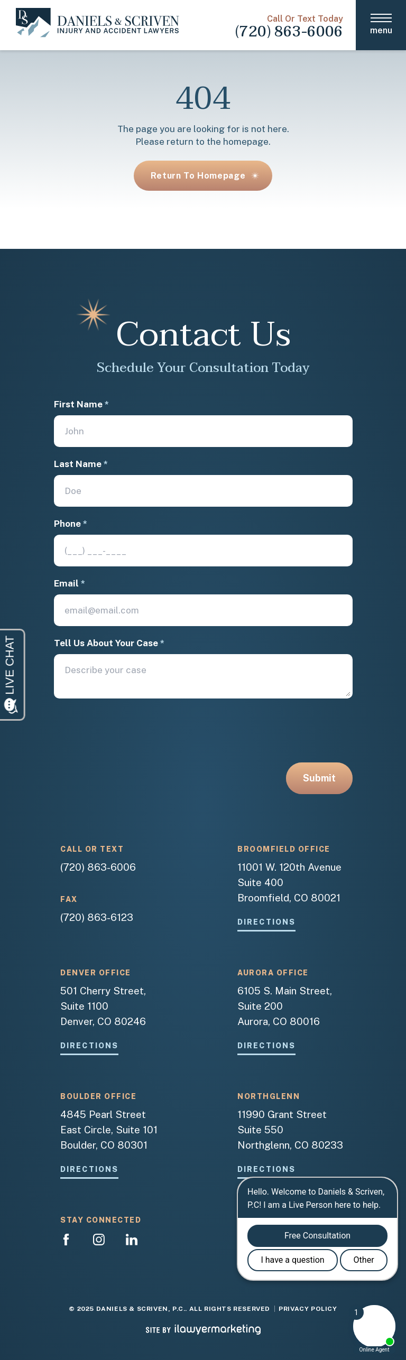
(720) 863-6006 (289, 31)
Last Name (81, 464)
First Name (81, 404)
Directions (266, 922)
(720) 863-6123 (96, 917)
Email (69, 583)
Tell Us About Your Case (109, 643)
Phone (70, 523)
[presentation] (134, 735)
